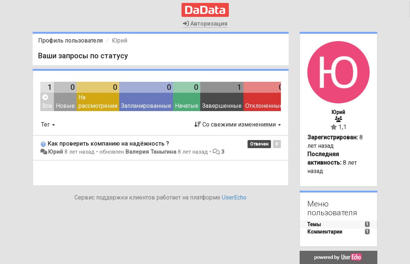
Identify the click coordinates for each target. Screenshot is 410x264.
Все (47, 101)
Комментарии (324, 232)
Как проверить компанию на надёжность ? (108, 143)
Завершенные (222, 105)
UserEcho (234, 197)
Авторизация (205, 23)
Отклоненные (264, 105)
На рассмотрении (97, 101)
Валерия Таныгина (150, 151)
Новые (65, 105)
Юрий (55, 151)
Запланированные (146, 105)
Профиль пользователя (70, 40)
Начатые (186, 105)
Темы (314, 224)
